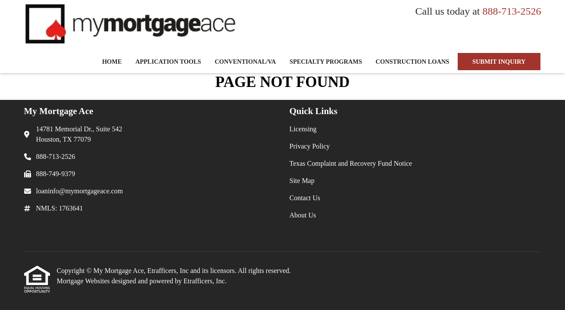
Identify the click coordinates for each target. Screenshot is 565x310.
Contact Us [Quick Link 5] (305, 198)
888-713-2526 (512, 11)
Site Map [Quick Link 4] (302, 180)
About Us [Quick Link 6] (303, 215)
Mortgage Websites (84, 281)
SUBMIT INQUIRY (499, 61)
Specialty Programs (326, 61)
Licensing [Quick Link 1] (303, 129)
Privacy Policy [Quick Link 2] (310, 146)
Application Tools (168, 61)
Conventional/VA (245, 61)
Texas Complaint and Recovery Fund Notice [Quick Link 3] (351, 163)
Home (112, 61)
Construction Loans (413, 61)
